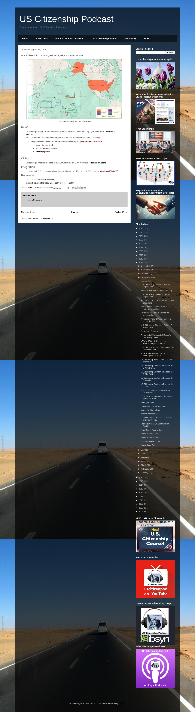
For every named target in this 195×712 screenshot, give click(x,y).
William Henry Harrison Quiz (153, 406)
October (145, 273)
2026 (141, 228)
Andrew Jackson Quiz (150, 414)
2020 (141, 251)
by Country (130, 38)
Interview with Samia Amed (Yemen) (156, 290)
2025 (141, 232)
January (145, 473)
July (143, 450)
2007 (141, 511)
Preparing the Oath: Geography (45, 183)
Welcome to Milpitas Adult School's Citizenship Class (156, 336)
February (145, 469)
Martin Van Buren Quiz (150, 410)
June (143, 453)
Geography (50, 180)
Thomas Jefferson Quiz (151, 441)
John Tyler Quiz (147, 402)
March (144, 465)
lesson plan (69, 183)
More (146, 38)
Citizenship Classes (149, 331)
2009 (141, 504)
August (144, 281)
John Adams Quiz (148, 445)
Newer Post (28, 212)
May (143, 457)
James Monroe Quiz (149, 434)
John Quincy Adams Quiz (151, 430)
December (146, 266)
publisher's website (98, 163)
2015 (141, 481)
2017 (141, 262)
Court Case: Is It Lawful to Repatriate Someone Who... (157, 397)
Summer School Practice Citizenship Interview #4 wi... (156, 419)
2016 (141, 477)
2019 (141, 255)
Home (25, 38)
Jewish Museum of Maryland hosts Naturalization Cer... (155, 308)
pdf (52, 145)
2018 (141, 259)
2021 (141, 247)
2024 (141, 236)
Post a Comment (34, 200)
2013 (141, 489)
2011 (141, 496)
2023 (141, 240)
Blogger (122, 703)
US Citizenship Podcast (67, 19)
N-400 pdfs (42, 38)
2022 (141, 244)
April (143, 461)
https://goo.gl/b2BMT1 (50, 148)
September (146, 277)
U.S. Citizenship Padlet (104, 38)
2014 (141, 485)
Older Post (121, 212)
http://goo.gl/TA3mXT (109, 171)
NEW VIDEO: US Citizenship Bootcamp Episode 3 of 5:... (154, 342)
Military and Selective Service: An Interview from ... (155, 314)
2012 (141, 492)
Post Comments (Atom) (43, 218)
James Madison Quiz (150, 437)
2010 (141, 500)
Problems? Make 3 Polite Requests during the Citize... (156, 320)
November (146, 270)
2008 (141, 508)
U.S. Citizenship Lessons (69, 38)
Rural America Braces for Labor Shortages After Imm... (154, 354)
